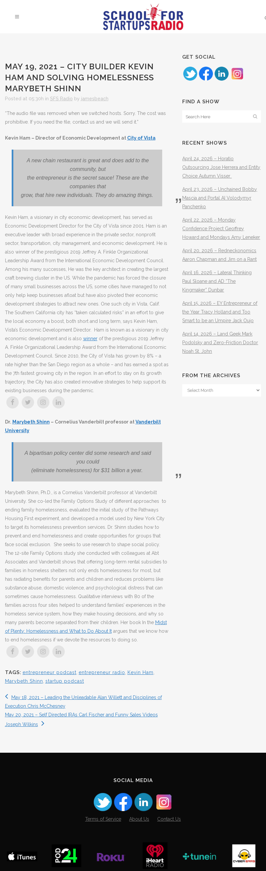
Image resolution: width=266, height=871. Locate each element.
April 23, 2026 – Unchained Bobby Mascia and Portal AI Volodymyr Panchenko (219, 198)
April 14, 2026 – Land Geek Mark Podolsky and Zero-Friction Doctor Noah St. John (220, 342)
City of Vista (141, 138)
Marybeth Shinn (31, 422)
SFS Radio (61, 98)
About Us (139, 819)
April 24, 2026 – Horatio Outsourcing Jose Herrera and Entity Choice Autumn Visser (221, 167)
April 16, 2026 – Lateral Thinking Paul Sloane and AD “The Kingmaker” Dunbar (217, 281)
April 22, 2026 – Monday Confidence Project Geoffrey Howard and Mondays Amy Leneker (221, 228)
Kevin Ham (140, 672)
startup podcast (64, 681)
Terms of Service (103, 819)
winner (90, 338)
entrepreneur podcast (49, 672)
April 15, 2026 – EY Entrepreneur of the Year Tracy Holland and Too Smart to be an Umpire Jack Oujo (219, 312)
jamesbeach (94, 98)
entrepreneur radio (102, 672)
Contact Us (169, 819)
